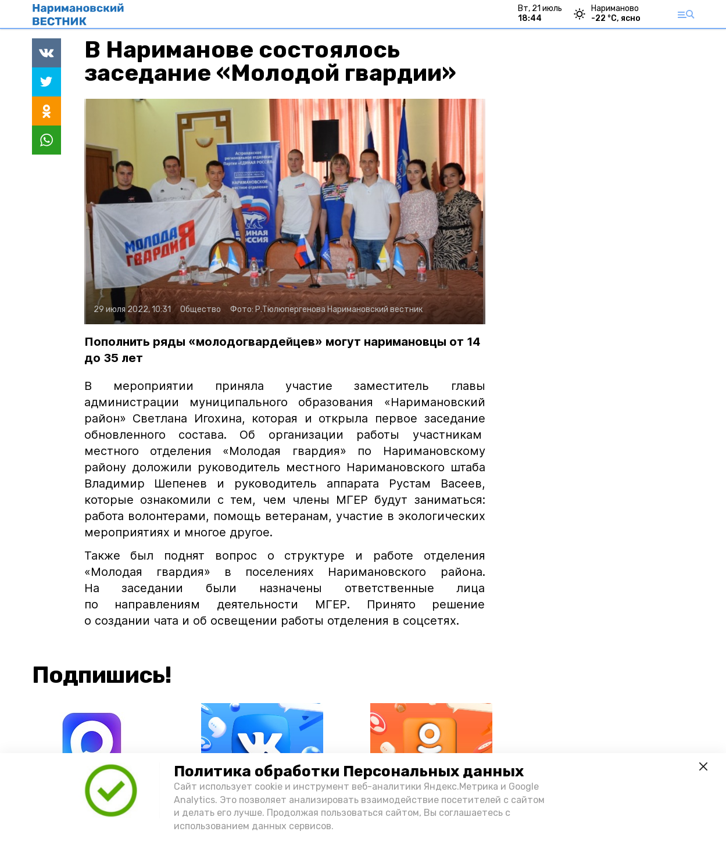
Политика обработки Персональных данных (349, 771)
